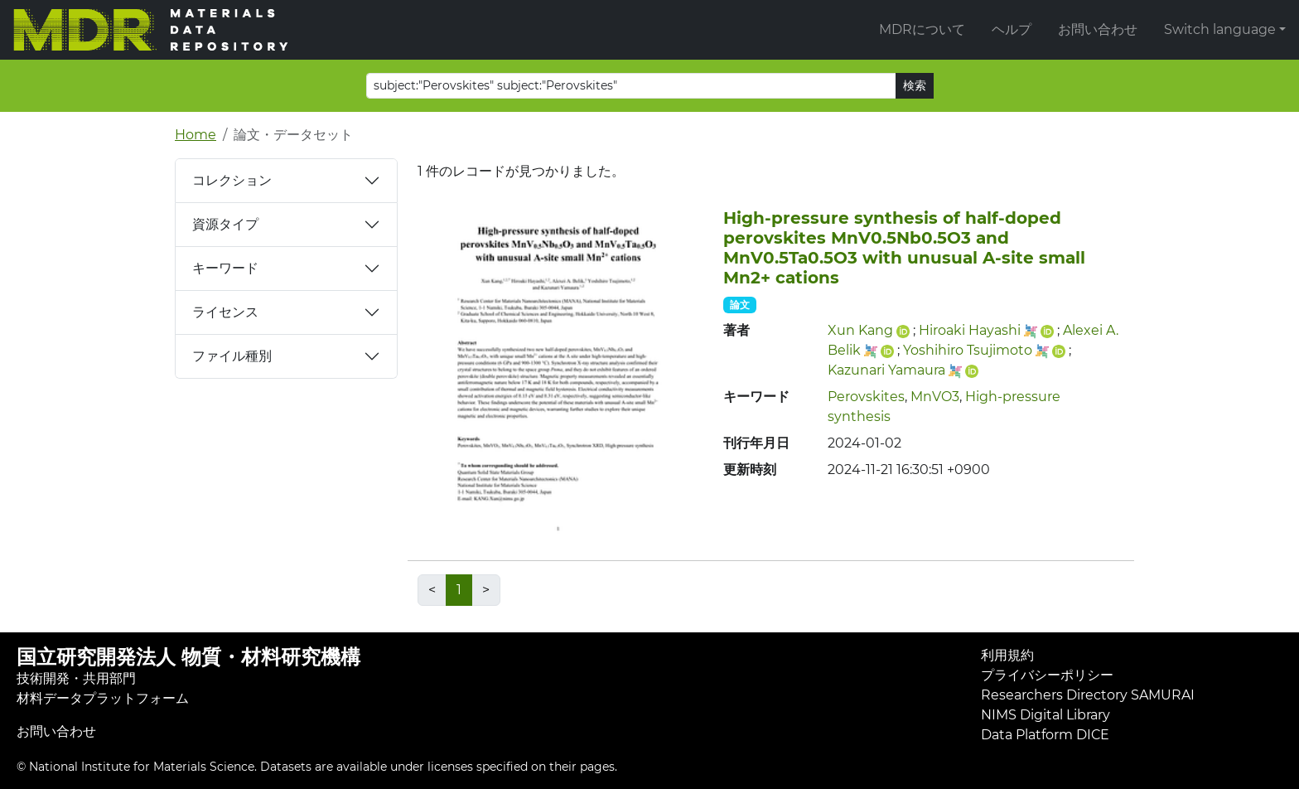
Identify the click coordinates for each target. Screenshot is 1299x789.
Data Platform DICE (1045, 735)
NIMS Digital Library (1045, 715)
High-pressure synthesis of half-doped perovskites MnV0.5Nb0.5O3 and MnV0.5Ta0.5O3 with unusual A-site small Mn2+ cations (904, 248)
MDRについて (922, 29)
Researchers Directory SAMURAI (1088, 695)
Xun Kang (860, 330)
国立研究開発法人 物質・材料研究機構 (188, 657)
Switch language (1220, 29)
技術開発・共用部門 (76, 678)
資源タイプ (225, 224)
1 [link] (458, 590)
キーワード (225, 268)
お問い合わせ (1097, 29)
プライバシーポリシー (1047, 675)
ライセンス (225, 312)
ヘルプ (1011, 29)
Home (195, 135)
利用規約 (1007, 655)
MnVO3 (934, 396)
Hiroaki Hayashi (970, 330)
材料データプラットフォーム (103, 698)
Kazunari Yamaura (886, 370)
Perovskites (866, 396)
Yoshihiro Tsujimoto (967, 350)
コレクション (232, 180)
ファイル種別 (232, 356)
